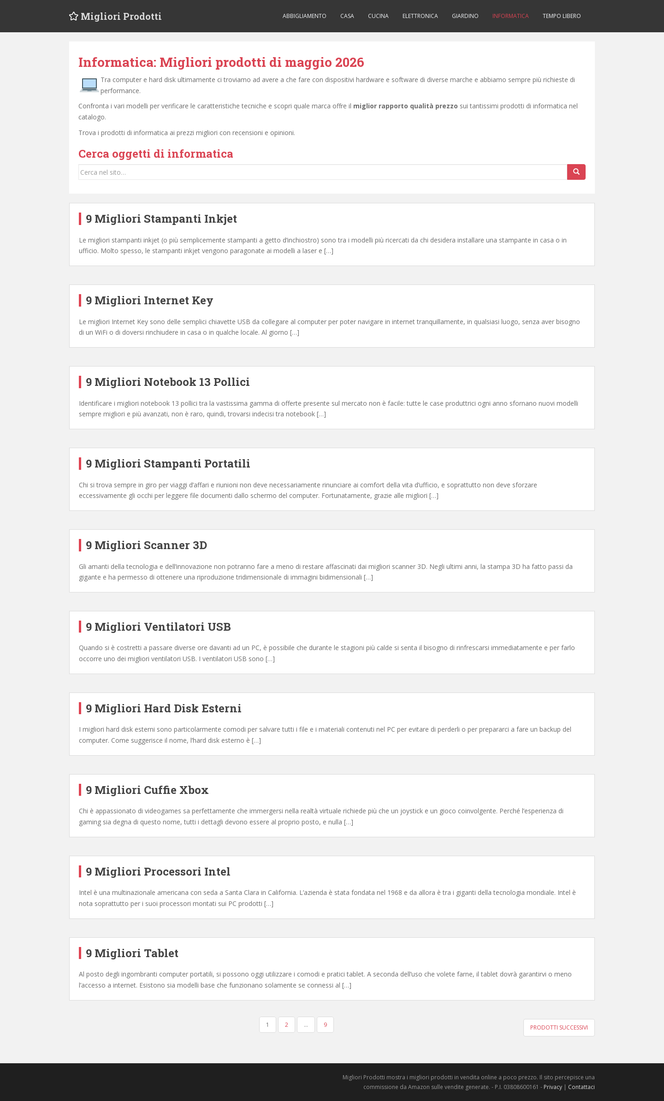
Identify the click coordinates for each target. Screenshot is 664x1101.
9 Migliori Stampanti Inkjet (161, 218)
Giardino (465, 16)
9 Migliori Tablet (132, 953)
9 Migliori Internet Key (149, 300)
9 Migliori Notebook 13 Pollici (168, 381)
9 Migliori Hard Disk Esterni (164, 708)
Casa (347, 16)
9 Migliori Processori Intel (158, 871)
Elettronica (420, 16)
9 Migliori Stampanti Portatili (168, 463)
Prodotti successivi (559, 1027)
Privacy (553, 1087)
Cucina (378, 16)
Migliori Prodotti (121, 16)
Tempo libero (562, 16)
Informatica (510, 16)
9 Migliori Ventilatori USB (158, 626)
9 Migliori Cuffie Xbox (147, 789)
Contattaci (581, 1087)
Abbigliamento (304, 16)
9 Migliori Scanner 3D (146, 545)
